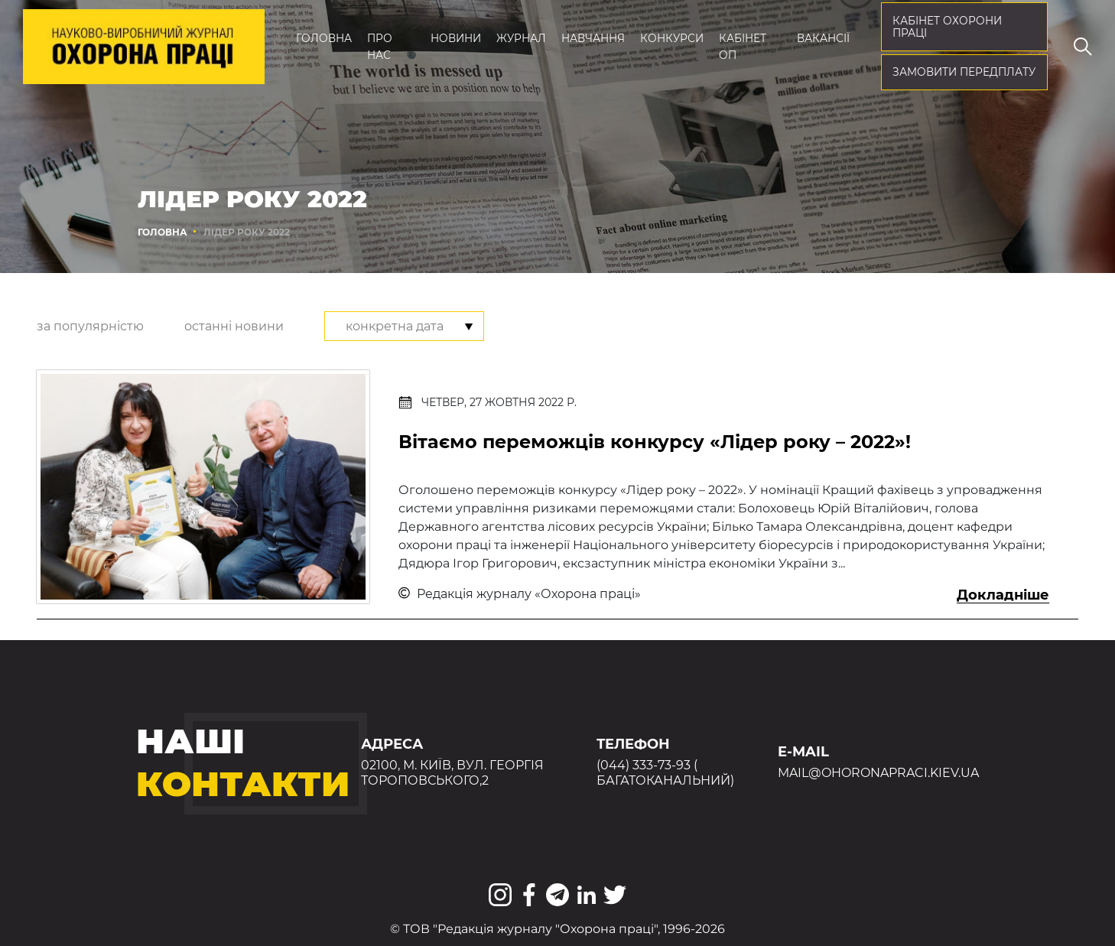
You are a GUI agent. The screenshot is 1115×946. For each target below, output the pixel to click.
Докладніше (1003, 595)
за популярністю (90, 326)
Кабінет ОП (742, 46)
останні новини (234, 326)
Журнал (521, 38)
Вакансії (823, 38)
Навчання (593, 38)
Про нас (379, 46)
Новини (456, 38)
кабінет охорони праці (947, 27)
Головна (324, 38)
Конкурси (672, 38)
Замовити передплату (963, 72)
